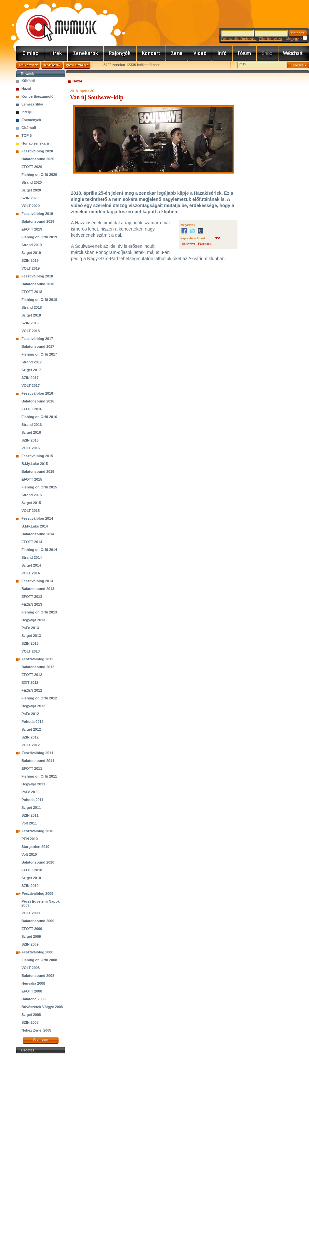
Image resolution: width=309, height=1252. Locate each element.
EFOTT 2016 (31, 409)
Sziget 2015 (31, 503)
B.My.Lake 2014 (34, 526)
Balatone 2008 (33, 999)
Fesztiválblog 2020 (37, 151)
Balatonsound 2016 (37, 401)
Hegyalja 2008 (33, 983)
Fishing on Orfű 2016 (39, 417)
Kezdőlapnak (52, 65)
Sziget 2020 (31, 190)
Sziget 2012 (31, 729)
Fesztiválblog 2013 (37, 581)
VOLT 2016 (30, 448)
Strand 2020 (31, 182)
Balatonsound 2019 (37, 221)
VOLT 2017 (30, 385)
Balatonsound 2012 (37, 667)
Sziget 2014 (31, 565)
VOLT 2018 (30, 331)
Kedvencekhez (28, 65)
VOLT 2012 (30, 745)
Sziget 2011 (31, 807)
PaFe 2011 (30, 792)
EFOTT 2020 (31, 167)
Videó (200, 53)
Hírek (56, 53)
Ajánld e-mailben (77, 65)
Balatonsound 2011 (37, 761)
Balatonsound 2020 (37, 159)
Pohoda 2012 (32, 722)
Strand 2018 (31, 307)
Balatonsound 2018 (37, 284)
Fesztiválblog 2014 (37, 518)
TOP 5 (26, 135)
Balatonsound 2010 (37, 862)
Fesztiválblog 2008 (37, 952)
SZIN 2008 (30, 1022)
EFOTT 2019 (31, 229)
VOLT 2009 (30, 913)
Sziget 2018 (31, 315)
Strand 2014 (31, 557)
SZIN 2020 (30, 198)
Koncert (151, 53)
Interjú (27, 112)
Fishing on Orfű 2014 (39, 550)
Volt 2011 (29, 823)
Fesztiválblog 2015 (37, 456)
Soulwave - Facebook (196, 244)
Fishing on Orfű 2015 (39, 487)
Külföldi (28, 81)
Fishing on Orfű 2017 (39, 354)
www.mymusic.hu (56, 21)
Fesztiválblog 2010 (37, 831)
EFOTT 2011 (31, 768)
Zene (177, 53)
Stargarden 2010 (35, 847)
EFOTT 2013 (31, 596)
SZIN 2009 (30, 944)
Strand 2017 (31, 362)
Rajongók (120, 53)
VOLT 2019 (30, 268)
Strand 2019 (31, 245)
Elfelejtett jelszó (270, 39)
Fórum (245, 53)
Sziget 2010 (31, 878)
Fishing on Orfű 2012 (39, 698)
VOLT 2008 (30, 968)
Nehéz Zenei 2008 (36, 1030)
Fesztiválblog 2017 (37, 339)
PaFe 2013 (30, 628)
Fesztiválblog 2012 (37, 659)
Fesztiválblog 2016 (37, 393)
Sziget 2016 (31, 432)
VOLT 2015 (30, 511)
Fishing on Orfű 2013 (39, 612)
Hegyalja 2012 (33, 706)
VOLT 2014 (30, 573)
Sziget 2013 (31, 636)
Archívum (40, 1039)
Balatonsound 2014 (37, 534)
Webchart (293, 53)
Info (222, 53)
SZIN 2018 (30, 323)
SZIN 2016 (30, 440)
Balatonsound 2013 (37, 589)
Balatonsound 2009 (37, 921)
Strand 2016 (31, 425)
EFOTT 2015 (31, 479)
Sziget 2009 (31, 936)
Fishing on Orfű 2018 (39, 300)
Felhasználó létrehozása (238, 39)
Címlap (30, 53)
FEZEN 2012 (31, 690)
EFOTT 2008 (31, 991)
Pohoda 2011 (32, 800)
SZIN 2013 (30, 643)
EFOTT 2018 (31, 292)
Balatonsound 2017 (37, 346)
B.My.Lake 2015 (34, 464)
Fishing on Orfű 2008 (39, 960)
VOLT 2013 (30, 651)
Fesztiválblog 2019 (37, 214)
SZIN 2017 (30, 378)
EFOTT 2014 (31, 542)
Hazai (26, 89)
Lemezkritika (32, 104)
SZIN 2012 (30, 737)
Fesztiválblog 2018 (37, 276)
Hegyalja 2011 (33, 784)
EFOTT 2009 (31, 929)
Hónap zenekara (35, 143)
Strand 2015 (31, 495)
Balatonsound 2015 (37, 471)
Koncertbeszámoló (37, 96)
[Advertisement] (40, 1152)
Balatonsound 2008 (37, 976)
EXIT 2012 (29, 682)
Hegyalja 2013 (33, 620)
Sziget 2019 (31, 253)
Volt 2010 (29, 854)
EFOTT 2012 (31, 675)
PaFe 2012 (30, 714)
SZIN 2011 (30, 815)
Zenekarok (86, 53)
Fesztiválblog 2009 (37, 893)
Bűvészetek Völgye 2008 (42, 1007)
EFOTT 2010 (31, 870)
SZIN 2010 (30, 886)
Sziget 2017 (31, 370)
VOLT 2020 (30, 206)
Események (31, 120)
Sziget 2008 (31, 1015)
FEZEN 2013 (31, 604)
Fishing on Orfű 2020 (39, 174)
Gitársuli (28, 128)
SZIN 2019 (30, 260)
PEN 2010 (29, 839)
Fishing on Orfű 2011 (39, 776)
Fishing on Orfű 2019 (39, 237)
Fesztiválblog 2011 (37, 753)
